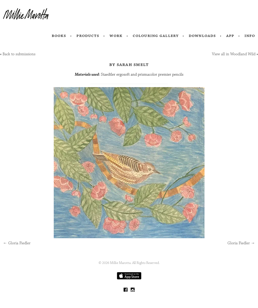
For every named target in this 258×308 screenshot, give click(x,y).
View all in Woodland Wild (233, 54)
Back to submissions (19, 54)
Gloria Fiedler (17, 243)
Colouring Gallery (156, 35)
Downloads (202, 35)
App (230, 35)
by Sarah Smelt (129, 64)
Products (87, 35)
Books (59, 35)
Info (250, 35)
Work (116, 35)
